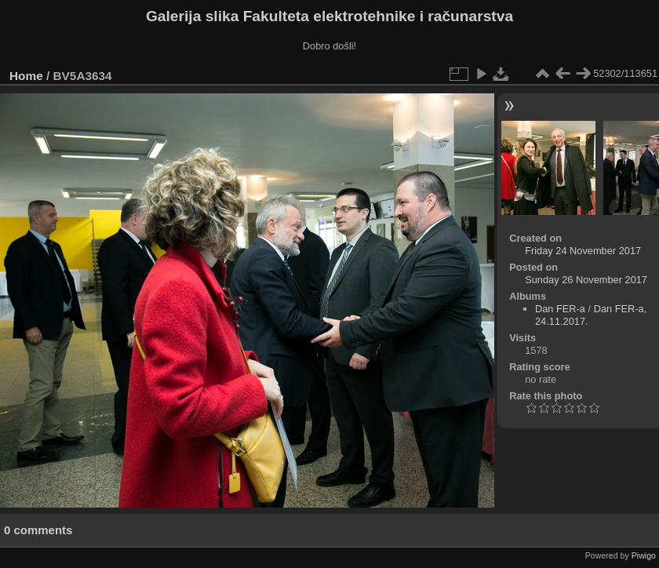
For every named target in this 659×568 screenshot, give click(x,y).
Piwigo (644, 555)
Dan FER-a (560, 309)
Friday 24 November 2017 (583, 251)
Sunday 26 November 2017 (586, 280)
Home (26, 75)
